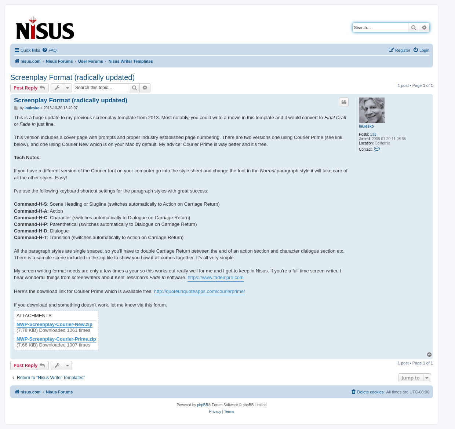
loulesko (366, 126)
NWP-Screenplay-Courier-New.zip (54, 324)
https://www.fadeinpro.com (215, 277)
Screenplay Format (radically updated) (72, 77)
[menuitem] (49, 50)
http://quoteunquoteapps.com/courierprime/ (199, 291)
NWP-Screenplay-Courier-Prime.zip (56, 339)
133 (373, 134)
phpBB (202, 405)
